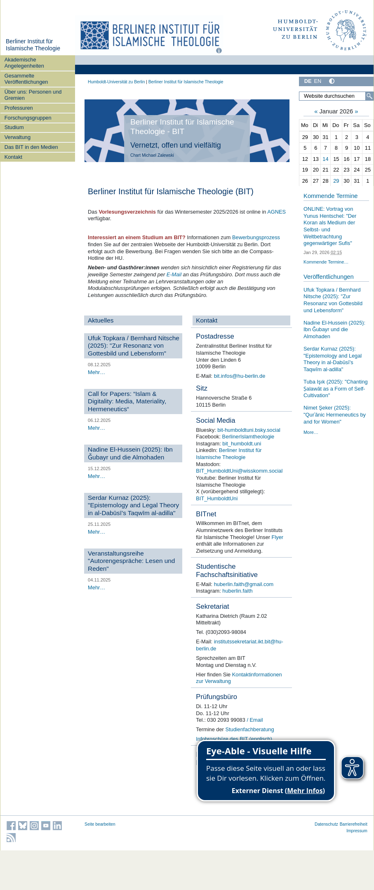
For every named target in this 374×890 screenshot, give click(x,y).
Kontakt (13, 157)
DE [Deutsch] (308, 81)
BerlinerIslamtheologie (248, 436)
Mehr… (96, 372)
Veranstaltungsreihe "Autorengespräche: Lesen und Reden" (131, 561)
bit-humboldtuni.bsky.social (248, 430)
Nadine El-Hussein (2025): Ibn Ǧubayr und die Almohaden (130, 453)
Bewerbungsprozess (256, 237)
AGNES (276, 212)
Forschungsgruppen (28, 118)
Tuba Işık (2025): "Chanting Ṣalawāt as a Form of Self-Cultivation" (335, 388)
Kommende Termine (330, 196)
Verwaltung (18, 137)
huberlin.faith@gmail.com (244, 584)
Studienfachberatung (249, 729)
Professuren (19, 108)
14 (325, 159)
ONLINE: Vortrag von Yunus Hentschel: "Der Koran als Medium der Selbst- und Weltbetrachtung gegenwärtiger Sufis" (329, 226)
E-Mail (174, 274)
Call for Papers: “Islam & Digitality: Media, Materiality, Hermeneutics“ (127, 401)
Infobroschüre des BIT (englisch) (234, 739)
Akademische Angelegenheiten (24, 63)
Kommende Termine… (325, 261)
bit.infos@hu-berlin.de (240, 376)
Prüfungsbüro (216, 697)
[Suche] (369, 96)
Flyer (277, 537)
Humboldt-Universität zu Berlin (116, 82)
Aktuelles (100, 320)
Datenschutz (326, 824)
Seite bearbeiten (100, 824)
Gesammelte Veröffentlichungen (26, 79)
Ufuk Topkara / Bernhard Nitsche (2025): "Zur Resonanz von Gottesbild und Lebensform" (133, 345)
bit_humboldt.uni (241, 443)
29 (336, 181)
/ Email (254, 720)
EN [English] (318, 81)
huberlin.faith (237, 591)
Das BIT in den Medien (31, 147)
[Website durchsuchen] (336, 96)
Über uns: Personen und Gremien (33, 95)
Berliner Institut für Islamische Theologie (33, 45)
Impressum (356, 831)
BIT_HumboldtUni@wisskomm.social (239, 471)
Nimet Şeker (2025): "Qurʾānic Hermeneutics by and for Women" (334, 414)
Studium (14, 127)
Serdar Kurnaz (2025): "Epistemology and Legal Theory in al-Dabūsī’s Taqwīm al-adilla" (133, 505)
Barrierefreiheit (353, 824)
